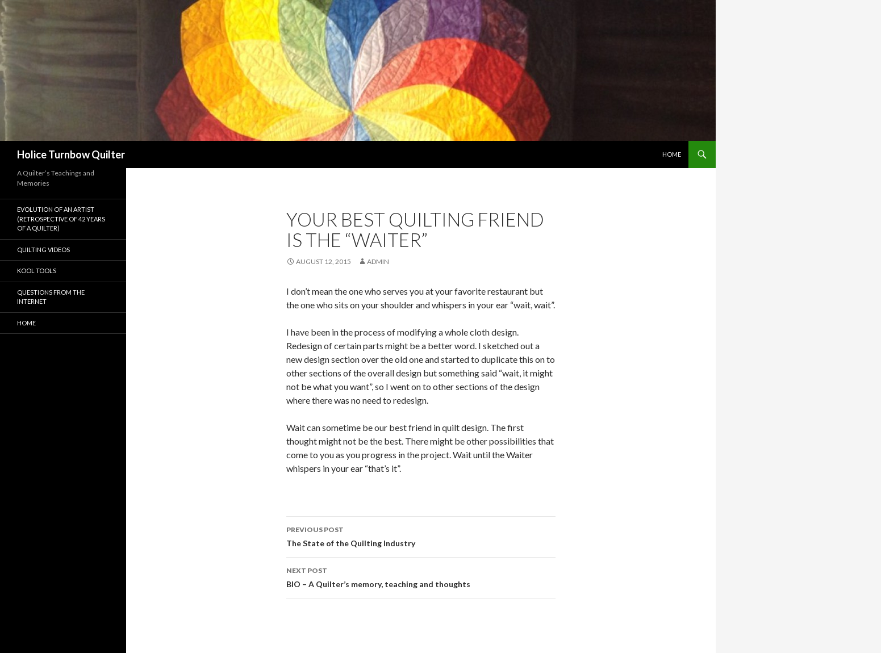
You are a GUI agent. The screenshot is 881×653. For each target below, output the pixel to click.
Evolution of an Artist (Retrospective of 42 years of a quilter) (61, 219)
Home (671, 154)
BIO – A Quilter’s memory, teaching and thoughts (421, 576)
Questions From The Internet (51, 296)
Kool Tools (36, 270)
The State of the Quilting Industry (421, 535)
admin (378, 261)
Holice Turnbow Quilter (71, 154)
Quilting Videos (43, 249)
